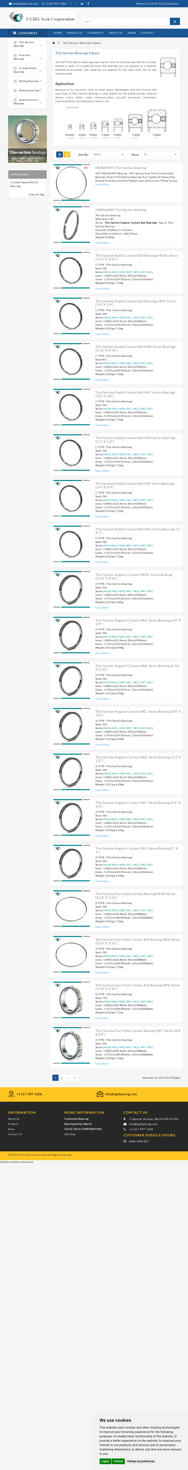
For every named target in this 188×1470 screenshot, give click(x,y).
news (132, 32)
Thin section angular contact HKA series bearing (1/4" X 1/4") (138, 622)
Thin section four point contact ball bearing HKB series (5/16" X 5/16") (137, 987)
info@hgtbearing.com (23, 3)
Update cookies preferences (16, 1161)
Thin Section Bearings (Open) (82, 42)
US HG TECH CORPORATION (83, 1129)
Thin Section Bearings (27, 44)
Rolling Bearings (27, 81)
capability (96, 32)
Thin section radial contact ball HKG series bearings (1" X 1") (137, 531)
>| (74, 1077)
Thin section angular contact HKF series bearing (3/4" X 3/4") (137, 804)
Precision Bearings (27, 57)
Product (13, 1123)
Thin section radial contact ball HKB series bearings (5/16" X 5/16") (135, 348)
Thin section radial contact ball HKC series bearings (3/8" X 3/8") (135, 394)
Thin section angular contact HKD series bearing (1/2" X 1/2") (138, 759)
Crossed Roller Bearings (27, 70)
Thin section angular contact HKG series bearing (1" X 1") (136, 850)
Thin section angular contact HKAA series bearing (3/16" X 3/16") (133, 576)
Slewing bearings (27, 90)
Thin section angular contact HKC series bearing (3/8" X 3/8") (138, 713)
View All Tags (37, 194)
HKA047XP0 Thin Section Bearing (120, 168)
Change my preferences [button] (141, 1461)
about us (116, 32)
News (11, 1129)
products (74, 32)
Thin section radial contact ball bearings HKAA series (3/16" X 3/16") (136, 257)
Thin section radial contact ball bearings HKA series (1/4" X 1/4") (135, 303)
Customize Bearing (76, 1118)
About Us (14, 1118)
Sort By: (83, 154)
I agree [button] (105, 1461)
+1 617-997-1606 (54, 3)
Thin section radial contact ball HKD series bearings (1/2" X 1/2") (135, 439)
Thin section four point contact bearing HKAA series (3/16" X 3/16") (135, 895)
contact (147, 32)
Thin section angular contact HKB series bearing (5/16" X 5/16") (137, 667)
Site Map (69, 1134)
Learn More (102, 184)
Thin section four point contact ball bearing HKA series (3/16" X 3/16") (137, 941)
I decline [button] (118, 1461)
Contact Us (15, 1134)
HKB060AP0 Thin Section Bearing (120, 210)
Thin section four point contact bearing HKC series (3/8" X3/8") (138, 1032)
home (58, 32)
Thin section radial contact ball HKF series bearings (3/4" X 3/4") (135, 485)
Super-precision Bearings (27, 101)
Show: (135, 154)
